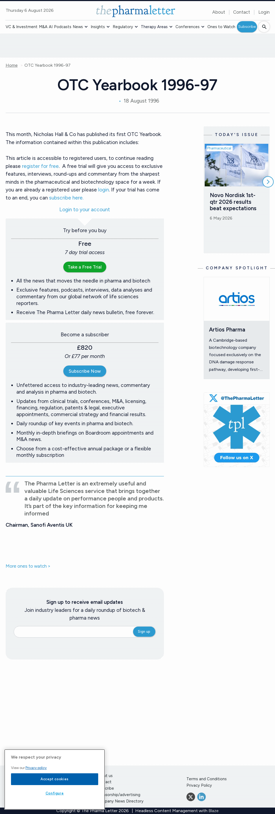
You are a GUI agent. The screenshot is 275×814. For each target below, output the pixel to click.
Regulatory (123, 26)
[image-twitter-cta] (237, 429)
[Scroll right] (268, 181)
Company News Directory (120, 801)
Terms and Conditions (206, 779)
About (218, 12)
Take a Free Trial (85, 267)
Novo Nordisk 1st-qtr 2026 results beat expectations (233, 202)
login (103, 190)
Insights (98, 26)
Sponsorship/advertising (118, 794)
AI (51, 26)
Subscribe (247, 26)
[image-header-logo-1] (135, 11)
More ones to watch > (28, 566)
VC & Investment (22, 26)
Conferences (187, 26)
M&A (43, 26)
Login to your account (84, 210)
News (78, 26)
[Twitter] (190, 797)
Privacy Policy (199, 785)
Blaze (213, 810)
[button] (86, 27)
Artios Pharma (227, 329)
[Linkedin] (201, 797)
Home (12, 65)
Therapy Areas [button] (154, 26)
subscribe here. (66, 198)
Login (264, 12)
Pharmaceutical (219, 148)
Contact (241, 12)
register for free (40, 166)
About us (104, 775)
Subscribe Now (85, 371)
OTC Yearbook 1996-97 (47, 65)
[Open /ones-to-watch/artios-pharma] (237, 299)
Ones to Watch (221, 26)
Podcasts (62, 26)
